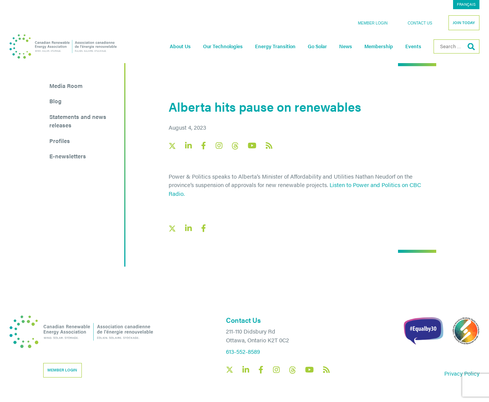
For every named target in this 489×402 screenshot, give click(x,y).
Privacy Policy (461, 373)
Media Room (66, 85)
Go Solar (317, 46)
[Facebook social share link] (204, 228)
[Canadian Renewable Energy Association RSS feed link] (269, 145)
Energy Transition (275, 46)
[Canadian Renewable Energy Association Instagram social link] (219, 145)
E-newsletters (67, 156)
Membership (378, 46)
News (345, 46)
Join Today (464, 22)
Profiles (59, 141)
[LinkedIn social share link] (188, 228)
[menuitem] (466, 4)
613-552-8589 (243, 351)
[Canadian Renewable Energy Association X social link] (172, 145)
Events (413, 46)
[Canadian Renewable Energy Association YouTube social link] (252, 145)
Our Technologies (223, 46)
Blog (55, 101)
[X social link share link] (172, 228)
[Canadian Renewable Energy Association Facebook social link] (204, 145)
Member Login (373, 23)
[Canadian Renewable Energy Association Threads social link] (235, 146)
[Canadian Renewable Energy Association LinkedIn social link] (188, 145)
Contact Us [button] (420, 23)
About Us (180, 46)
